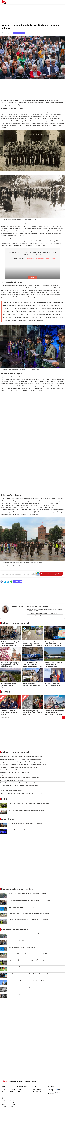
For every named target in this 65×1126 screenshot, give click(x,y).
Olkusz (11, 1091)
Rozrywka (31, 2)
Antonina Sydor (6, 33)
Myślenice (3, 1106)
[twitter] (5, 581)
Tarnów (12, 1102)
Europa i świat (7, 819)
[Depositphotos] (51, 1093)
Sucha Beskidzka (12, 1099)
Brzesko (3, 1093)
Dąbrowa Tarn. (3, 1097)
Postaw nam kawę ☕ (19, 33)
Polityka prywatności (37, 1093)
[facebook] (1, 581)
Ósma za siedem (21, 1099)
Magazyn (19, 1089)
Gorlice (3, 1100)
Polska (4, 799)
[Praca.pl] (51, 1089)
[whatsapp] (11, 581)
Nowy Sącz (12, 1089)
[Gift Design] (58, 1093)
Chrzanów (3, 1095)
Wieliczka (12, 1106)
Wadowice (12, 1104)
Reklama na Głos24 (37, 1091)
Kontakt (34, 1095)
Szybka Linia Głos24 (41, 2)
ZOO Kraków (30, 258)
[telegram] (8, 581)
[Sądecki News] (58, 1089)
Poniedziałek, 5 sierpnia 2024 (45, 258)
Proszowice (12, 1097)
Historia (23, 2)
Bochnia (3, 1091)
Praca (50, 2)
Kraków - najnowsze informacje (15, 623)
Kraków (3, 1089)
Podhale (12, 1095)
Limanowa (3, 1102)
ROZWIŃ (32, 278)
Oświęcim (12, 1093)
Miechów (3, 1104)
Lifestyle (19, 1091)
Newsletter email (36, 1089)
